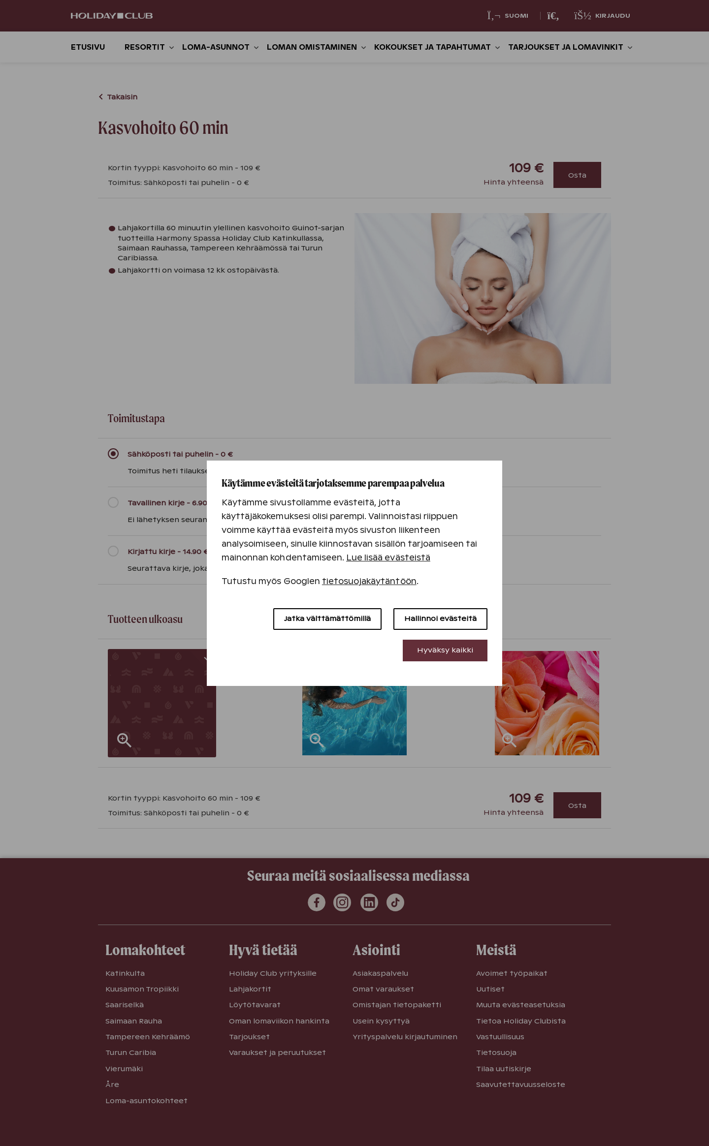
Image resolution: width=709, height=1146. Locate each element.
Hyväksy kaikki (445, 650)
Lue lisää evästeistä (388, 558)
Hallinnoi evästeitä (440, 618)
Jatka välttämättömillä (327, 618)
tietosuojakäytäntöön (369, 581)
